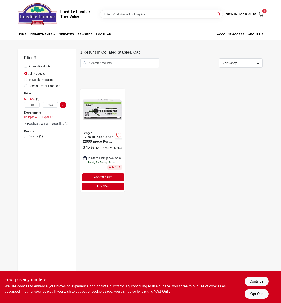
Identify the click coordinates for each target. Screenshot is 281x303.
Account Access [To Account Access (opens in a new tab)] (230, 34)
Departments (41, 34)
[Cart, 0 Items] (261, 14)
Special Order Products (44, 86)
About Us (255, 34)
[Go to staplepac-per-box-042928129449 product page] (102, 140)
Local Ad (103, 34)
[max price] (50, 105)
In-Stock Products (41, 80)
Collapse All (31, 117)
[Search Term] (161, 14)
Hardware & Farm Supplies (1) (47, 123)
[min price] (32, 105)
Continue (256, 281)
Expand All (48, 117)
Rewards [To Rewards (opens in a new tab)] (85, 34)
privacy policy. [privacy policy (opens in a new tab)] (41, 291)
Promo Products (39, 66)
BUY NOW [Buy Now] (103, 186)
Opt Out (256, 294)
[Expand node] (26, 123)
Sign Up (249, 14)
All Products (37, 74)
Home (22, 34)
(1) (36, 136)
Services (66, 34)
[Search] (219, 14)
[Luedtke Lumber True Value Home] (37, 14)
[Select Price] (63, 105)
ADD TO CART (103, 177)
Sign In (231, 14)
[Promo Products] (25, 66)
